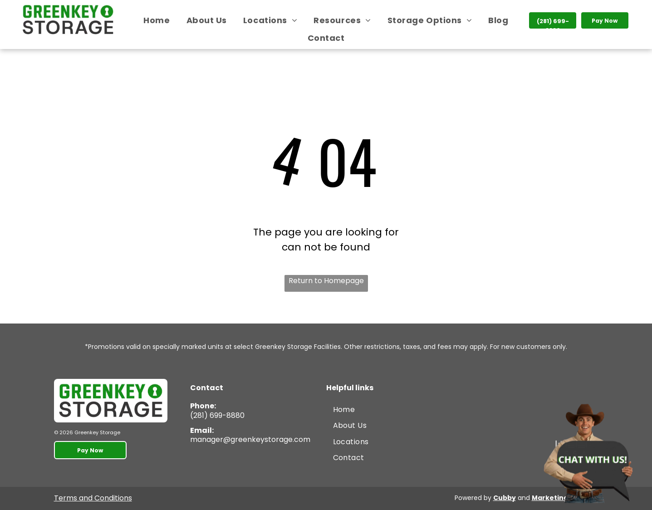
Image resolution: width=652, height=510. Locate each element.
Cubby (504, 497)
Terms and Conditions (93, 498)
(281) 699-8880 (217, 415)
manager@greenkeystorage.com (250, 439)
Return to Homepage (326, 280)
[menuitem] (156, 20)
